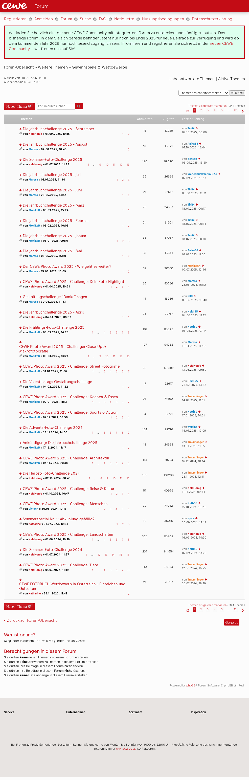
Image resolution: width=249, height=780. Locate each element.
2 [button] (201, 110)
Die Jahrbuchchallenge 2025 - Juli (52, 174)
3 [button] (208, 110)
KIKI (190, 296)
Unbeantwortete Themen (192, 79)
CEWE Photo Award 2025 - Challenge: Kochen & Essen (70, 397)
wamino (192, 427)
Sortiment (135, 712)
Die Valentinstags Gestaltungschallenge (57, 382)
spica (191, 518)
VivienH (33, 509)
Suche (85, 19)
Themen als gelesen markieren (207, 106)
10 (106, 165)
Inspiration (198, 712)
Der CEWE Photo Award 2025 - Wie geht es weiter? (67, 266)
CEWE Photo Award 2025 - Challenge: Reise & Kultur (69, 488)
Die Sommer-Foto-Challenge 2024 (52, 549)
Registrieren (15, 19)
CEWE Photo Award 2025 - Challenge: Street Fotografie (71, 366)
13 (128, 165)
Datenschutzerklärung (212, 19)
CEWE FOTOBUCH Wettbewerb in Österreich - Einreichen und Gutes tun (72, 586)
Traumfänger (196, 396)
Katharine (35, 524)
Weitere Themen (53, 67)
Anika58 (193, 144)
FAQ (102, 19)
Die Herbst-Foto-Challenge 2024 (51, 473)
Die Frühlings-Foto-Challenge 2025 (53, 327)
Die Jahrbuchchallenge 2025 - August (55, 144)
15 (120, 555)
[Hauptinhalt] (124, 355)
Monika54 (194, 266)
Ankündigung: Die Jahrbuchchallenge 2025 (60, 442)
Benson (192, 159)
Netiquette (124, 19)
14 (113, 555)
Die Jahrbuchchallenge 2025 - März (53, 205)
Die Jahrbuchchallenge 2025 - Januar (54, 236)
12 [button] (235, 110)
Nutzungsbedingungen (163, 19)
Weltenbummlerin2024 (202, 174)
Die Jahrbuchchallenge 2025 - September (58, 129)
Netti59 (192, 327)
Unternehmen (75, 712)
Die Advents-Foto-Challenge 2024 (52, 427)
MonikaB (34, 210)
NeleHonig (35, 134)
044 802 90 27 (126, 749)
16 (127, 555)
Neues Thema (16, 106)
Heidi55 (193, 312)
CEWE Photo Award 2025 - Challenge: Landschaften (68, 534)
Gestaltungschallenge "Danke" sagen (55, 297)
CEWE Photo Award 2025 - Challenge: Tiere (60, 565)
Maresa (33, 149)
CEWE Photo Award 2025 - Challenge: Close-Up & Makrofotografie (62, 349)
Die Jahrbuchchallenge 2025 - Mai (52, 251)
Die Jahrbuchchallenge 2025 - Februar (56, 220)
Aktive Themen (231, 79)
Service (9, 712)
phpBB (190, 685)
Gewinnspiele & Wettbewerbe (99, 67)
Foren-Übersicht (19, 67)
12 (121, 165)
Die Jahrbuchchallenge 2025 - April (53, 312)
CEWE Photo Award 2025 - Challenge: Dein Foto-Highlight (73, 281)
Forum (66, 19)
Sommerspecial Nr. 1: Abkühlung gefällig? (59, 519)
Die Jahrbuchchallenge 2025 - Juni (52, 190)
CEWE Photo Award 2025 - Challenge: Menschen (65, 504)
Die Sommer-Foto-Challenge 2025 (52, 159)
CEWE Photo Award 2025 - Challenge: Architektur (66, 458)
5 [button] (222, 110)
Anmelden (43, 19)
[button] (187, 110)
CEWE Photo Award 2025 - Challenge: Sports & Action (70, 412)
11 (114, 165)
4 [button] (215, 110)
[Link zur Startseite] (56, 6)
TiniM (191, 128)
